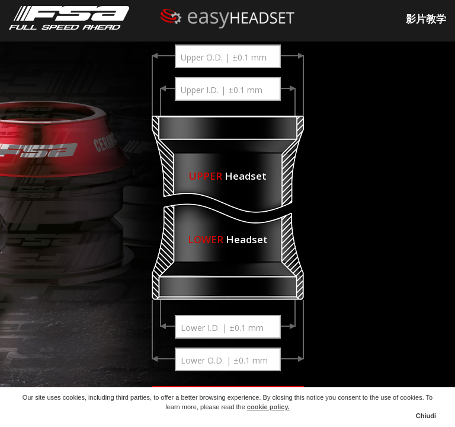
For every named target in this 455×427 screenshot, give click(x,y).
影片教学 (426, 19)
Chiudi (426, 415)
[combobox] (227, 56)
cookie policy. (268, 406)
